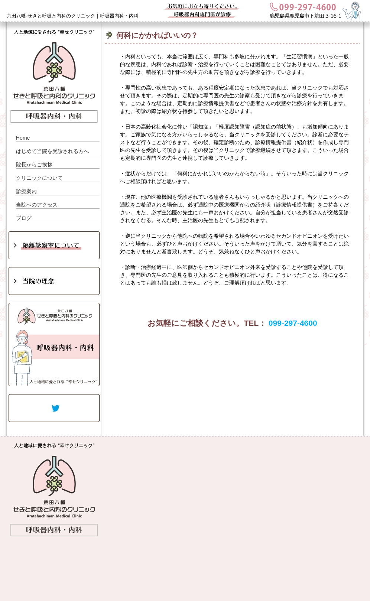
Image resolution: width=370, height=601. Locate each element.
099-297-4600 (293, 323)
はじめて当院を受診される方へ (52, 151)
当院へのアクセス (37, 205)
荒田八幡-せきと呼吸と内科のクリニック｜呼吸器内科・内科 (73, 16)
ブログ (24, 218)
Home (23, 138)
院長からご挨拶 (34, 165)
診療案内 (26, 191)
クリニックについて (39, 178)
